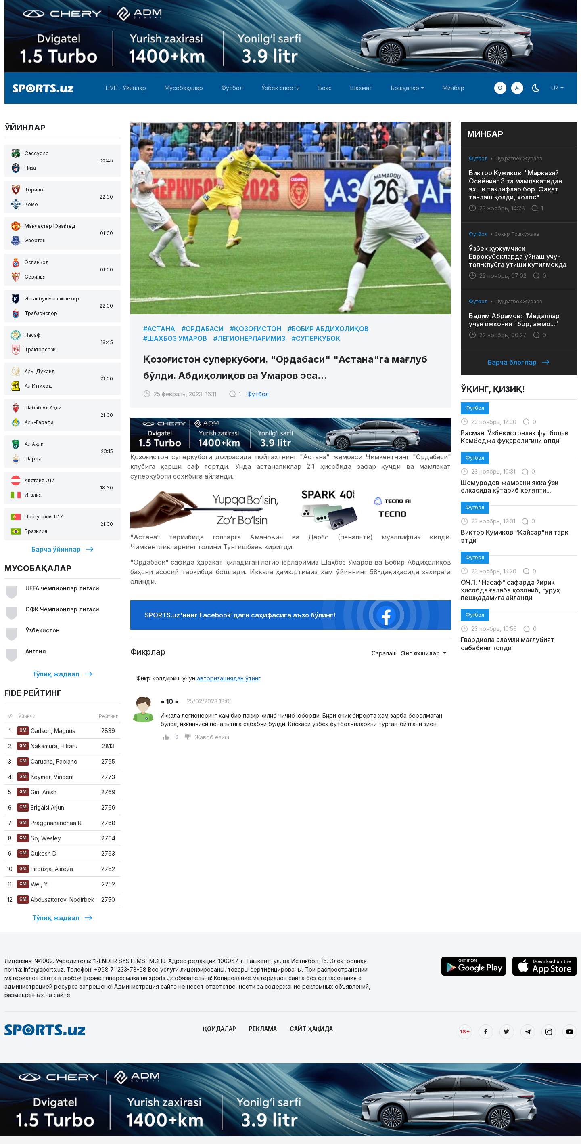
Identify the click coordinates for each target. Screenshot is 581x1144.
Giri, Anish (36, 792)
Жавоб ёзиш (212, 737)
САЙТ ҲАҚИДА (311, 1028)
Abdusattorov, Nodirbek (55, 899)
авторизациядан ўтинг (229, 678)
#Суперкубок (316, 338)
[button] (517, 88)
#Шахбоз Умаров (175, 338)
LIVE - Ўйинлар (126, 87)
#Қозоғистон (255, 329)
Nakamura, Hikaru (47, 746)
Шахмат (361, 87)
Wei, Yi (33, 884)
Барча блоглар (519, 362)
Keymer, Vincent (45, 776)
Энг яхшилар (421, 653)
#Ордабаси (203, 329)
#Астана (159, 329)
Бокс (325, 87)
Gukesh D (36, 853)
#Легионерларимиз (249, 338)
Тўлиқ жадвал (62, 674)
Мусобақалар (184, 87)
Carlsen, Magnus (46, 730)
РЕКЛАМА (263, 1028)
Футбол (232, 87)
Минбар (453, 87)
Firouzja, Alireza (45, 869)
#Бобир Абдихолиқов (328, 329)
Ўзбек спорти (280, 87)
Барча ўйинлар (62, 549)
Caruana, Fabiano (47, 761)
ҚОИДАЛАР (219, 1028)
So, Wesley (39, 838)
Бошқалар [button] (405, 87)
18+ (465, 1031)
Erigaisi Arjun (40, 807)
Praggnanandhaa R (49, 823)
